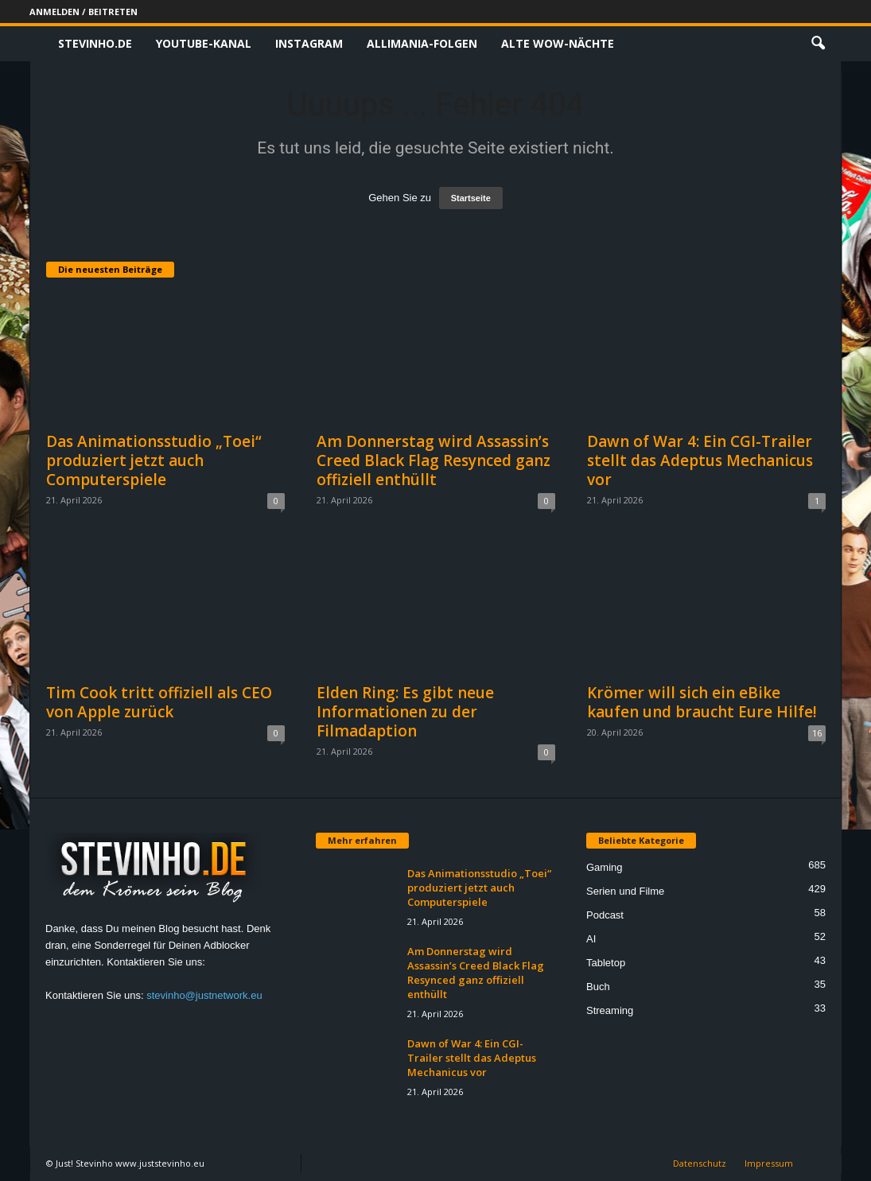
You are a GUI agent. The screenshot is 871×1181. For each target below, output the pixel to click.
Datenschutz (699, 1163)
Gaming (604, 867)
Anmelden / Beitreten (83, 11)
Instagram (309, 43)
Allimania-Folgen (422, 43)
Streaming (609, 1010)
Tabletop (605, 963)
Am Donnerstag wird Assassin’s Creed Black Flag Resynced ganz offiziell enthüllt (433, 460)
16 (817, 733)
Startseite (471, 198)
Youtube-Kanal (203, 43)
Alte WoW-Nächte (557, 43)
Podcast (605, 915)
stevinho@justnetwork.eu (204, 995)
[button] (817, 43)
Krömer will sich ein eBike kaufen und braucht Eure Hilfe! (702, 702)
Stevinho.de (95, 43)
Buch (598, 987)
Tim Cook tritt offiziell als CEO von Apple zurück (159, 702)
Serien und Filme (625, 891)
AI (591, 939)
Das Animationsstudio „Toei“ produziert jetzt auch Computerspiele (154, 460)
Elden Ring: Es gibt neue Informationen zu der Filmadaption (405, 711)
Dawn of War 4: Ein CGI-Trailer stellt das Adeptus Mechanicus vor (700, 460)
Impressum (769, 1163)
